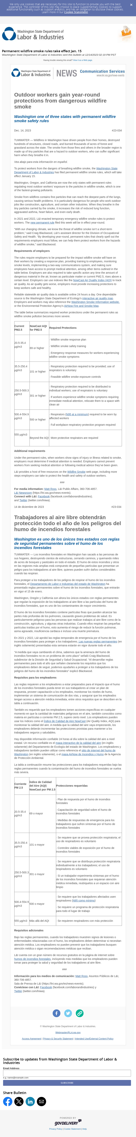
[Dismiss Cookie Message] (131, 3)
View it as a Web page (82, 60)
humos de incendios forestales (32, 958)
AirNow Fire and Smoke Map (81, 305)
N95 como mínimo (84, 900)
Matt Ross (50, 488)
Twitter (23, 500)
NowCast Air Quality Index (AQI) (92, 280)
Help (84, 1129)
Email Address (11, 1068)
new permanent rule (42, 222)
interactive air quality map (97, 298)
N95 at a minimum (77, 414)
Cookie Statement (76, 12)
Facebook (44, 496)
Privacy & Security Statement (58, 1038)
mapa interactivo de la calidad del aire (78, 742)
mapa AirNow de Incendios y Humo (83, 754)
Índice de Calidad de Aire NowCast (65, 721)
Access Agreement (31, 1038)
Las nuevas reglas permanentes (97, 641)
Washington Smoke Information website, (95, 302)
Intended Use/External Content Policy (94, 1038)
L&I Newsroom (23, 492)
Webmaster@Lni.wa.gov (68, 1032)
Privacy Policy (55, 1129)
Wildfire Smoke (76, 471)
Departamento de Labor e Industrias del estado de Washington (67, 583)
